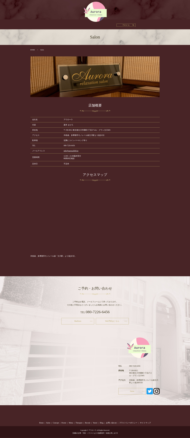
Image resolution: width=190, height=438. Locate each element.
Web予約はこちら (112, 321)
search (139, 24)
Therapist (93, 24)
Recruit (104, 24)
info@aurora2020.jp (71, 151)
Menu (83, 24)
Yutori (114, 24)
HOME (32, 50)
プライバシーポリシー (128, 423)
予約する (150, 24)
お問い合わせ (111, 423)
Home (54, 24)
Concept (64, 24)
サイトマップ (145, 423)
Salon (131, 24)
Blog (123, 24)
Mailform (77, 321)
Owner (74, 24)
